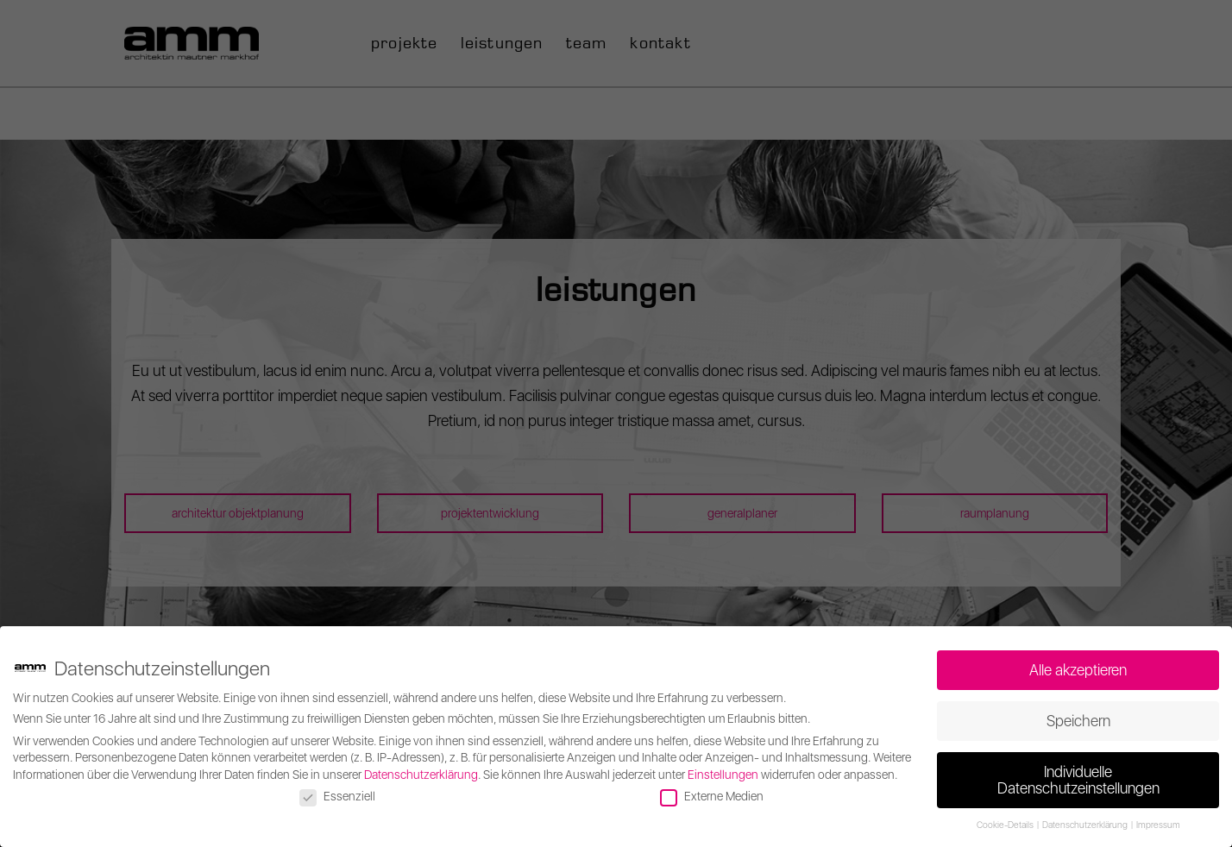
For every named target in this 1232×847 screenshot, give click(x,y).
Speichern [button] (1078, 721)
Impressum (1158, 825)
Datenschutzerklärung (421, 774)
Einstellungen (723, 774)
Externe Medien (712, 796)
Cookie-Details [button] (1006, 825)
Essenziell (337, 796)
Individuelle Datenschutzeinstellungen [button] (1078, 780)
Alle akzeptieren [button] (1078, 670)
